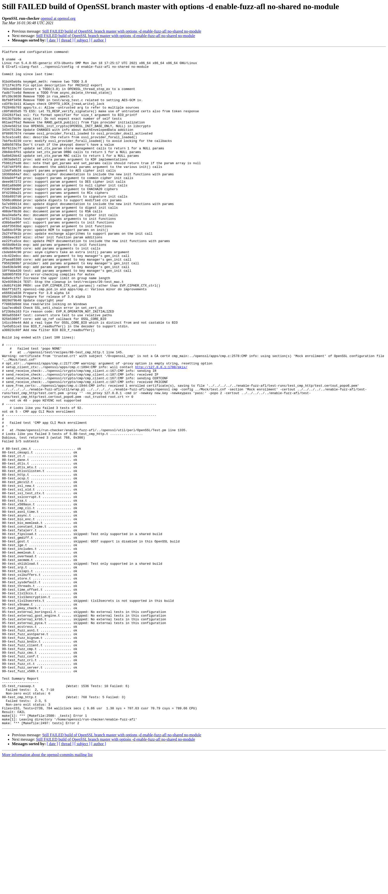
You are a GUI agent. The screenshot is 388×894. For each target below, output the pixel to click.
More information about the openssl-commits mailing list (47, 890)
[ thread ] (66, 40)
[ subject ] (82, 40)
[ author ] (98, 40)
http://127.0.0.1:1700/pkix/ (161, 430)
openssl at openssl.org (58, 18)
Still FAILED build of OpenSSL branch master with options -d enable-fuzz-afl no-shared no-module (121, 31)
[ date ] (52, 40)
